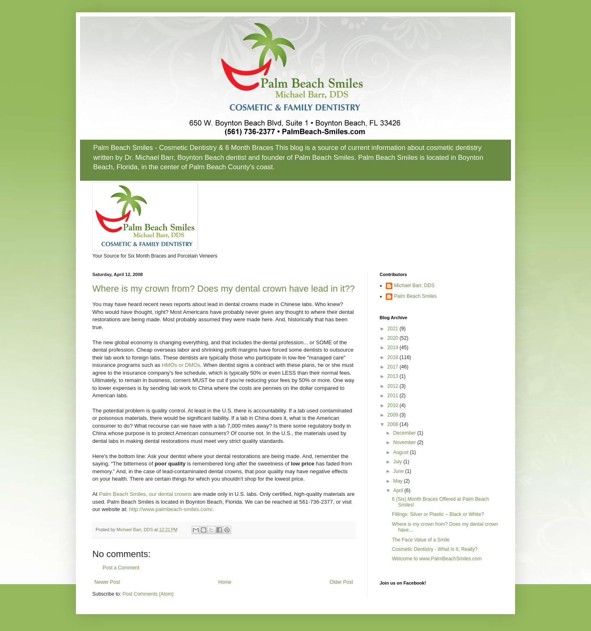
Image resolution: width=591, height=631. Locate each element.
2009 (393, 415)
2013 (393, 376)
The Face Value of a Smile (421, 540)
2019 (393, 347)
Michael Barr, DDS (414, 285)
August (401, 452)
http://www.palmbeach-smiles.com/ (170, 509)
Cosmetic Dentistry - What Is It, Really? (435, 549)
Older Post (341, 582)
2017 (393, 367)
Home (224, 582)
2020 (393, 338)
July (398, 462)
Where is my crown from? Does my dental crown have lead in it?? (223, 288)
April (398, 490)
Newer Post (107, 582)
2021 (393, 329)
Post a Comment (121, 568)
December (405, 433)
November (405, 442)
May (398, 481)
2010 (393, 405)
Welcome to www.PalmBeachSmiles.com (437, 559)
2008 (393, 424)
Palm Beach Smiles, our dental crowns (145, 494)
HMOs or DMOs (181, 365)
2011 (393, 395)
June (399, 471)
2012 (393, 386)
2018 (393, 357)
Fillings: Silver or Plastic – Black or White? (438, 514)
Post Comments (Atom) (148, 594)
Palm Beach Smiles (415, 296)
